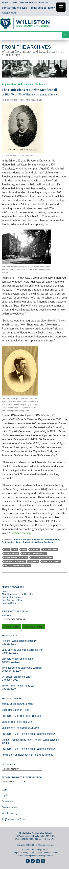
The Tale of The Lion (30, 715)
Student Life (28, 542)
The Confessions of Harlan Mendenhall (29, 90)
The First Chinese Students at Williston (22, 667)
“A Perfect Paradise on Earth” (17, 676)
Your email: (7, 615)
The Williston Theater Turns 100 (18, 685)
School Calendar (51, 853)
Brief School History (43, 8)
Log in (5, 795)
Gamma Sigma (11, 553)
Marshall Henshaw (14, 561)
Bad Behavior (50, 550)
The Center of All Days (27, 727)
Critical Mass (27, 704)
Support (44, 850)
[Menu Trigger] (61, 7)
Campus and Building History (46, 539)
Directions (35, 850)
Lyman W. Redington (42, 557)
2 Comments (35, 100)
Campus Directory (20, 853)
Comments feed (10, 807)
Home (5, 2)
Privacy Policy (37, 856)
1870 (15, 550)
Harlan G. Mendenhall (34, 553)
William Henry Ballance (17, 565)
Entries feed (8, 801)
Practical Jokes (51, 561)
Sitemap (49, 856)
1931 (24, 550)
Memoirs (33, 561)
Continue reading (22, 533)
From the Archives (26, 47)
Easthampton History (12, 542)
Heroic (26, 710)
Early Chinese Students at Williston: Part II (23, 649)
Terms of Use (24, 856)
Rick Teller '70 (9, 715)
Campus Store (36, 853)
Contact (25, 850)
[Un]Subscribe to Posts (13, 819)
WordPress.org (9, 813)
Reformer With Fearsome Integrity (19, 640)
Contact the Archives (14, 8)
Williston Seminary (44, 542)
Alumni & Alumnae (22, 539)
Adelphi (34, 550)
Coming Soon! (9, 13)
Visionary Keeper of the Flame (17, 658)
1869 (6, 550)
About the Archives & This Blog (30, 2)
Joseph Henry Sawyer (15, 557)
